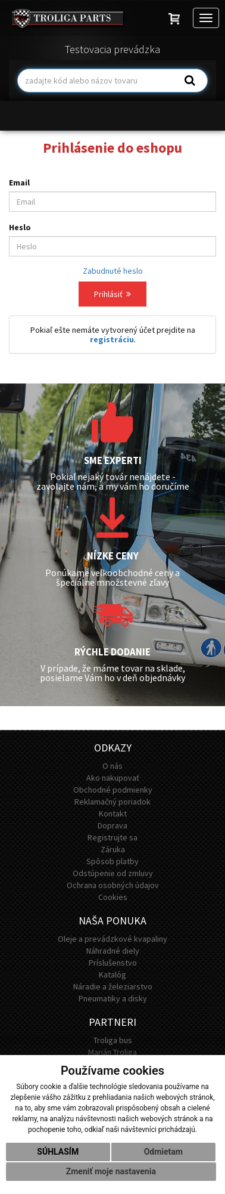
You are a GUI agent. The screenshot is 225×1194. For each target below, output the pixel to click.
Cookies (112, 897)
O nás (112, 765)
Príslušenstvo (113, 962)
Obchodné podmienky (112, 789)
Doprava (112, 825)
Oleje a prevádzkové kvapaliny (112, 938)
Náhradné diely (112, 950)
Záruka (113, 849)
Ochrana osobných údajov (113, 885)
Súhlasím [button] (58, 1151)
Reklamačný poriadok (112, 801)
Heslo (20, 227)
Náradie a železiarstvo (112, 986)
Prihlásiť (112, 294)
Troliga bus (112, 1040)
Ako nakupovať (112, 777)
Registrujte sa (113, 837)
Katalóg (112, 974)
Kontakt (113, 813)
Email (19, 182)
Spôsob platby (112, 861)
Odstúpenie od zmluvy (113, 873)
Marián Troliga (112, 1052)
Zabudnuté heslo (113, 270)
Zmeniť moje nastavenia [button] (111, 1171)
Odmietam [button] (163, 1151)
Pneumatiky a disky (113, 998)
